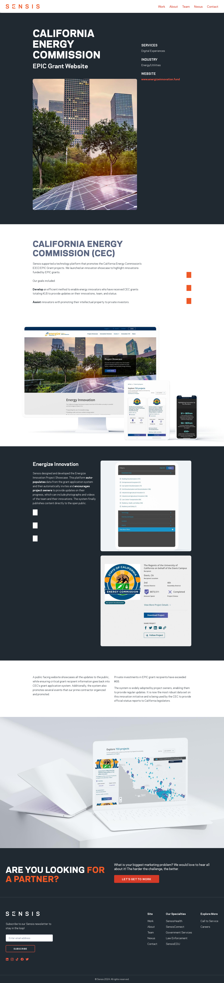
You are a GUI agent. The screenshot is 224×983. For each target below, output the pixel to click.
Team (186, 6)
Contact (212, 6)
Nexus (198, 6)
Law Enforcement (176, 938)
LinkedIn (7, 959)
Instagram (12, 959)
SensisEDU (173, 944)
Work (161, 6)
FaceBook (22, 959)
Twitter (27, 959)
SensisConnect (175, 926)
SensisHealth (174, 921)
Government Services (179, 932)
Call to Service (209, 921)
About (173, 6)
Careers (205, 926)
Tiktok (17, 959)
